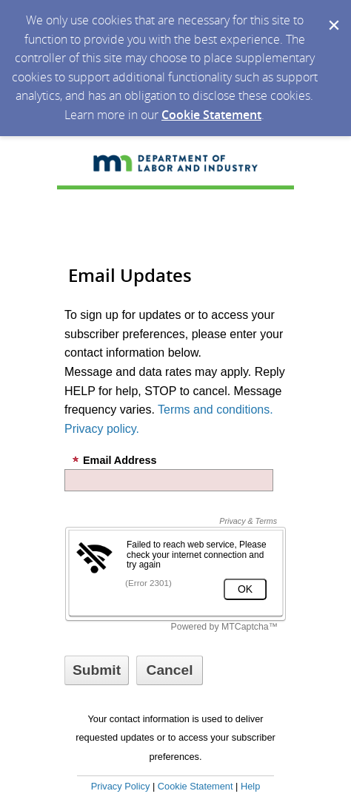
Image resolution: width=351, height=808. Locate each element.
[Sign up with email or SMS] (96, 670)
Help (250, 786)
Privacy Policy (120, 786)
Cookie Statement (211, 115)
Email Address (114, 460)
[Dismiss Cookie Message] (332, 14)
